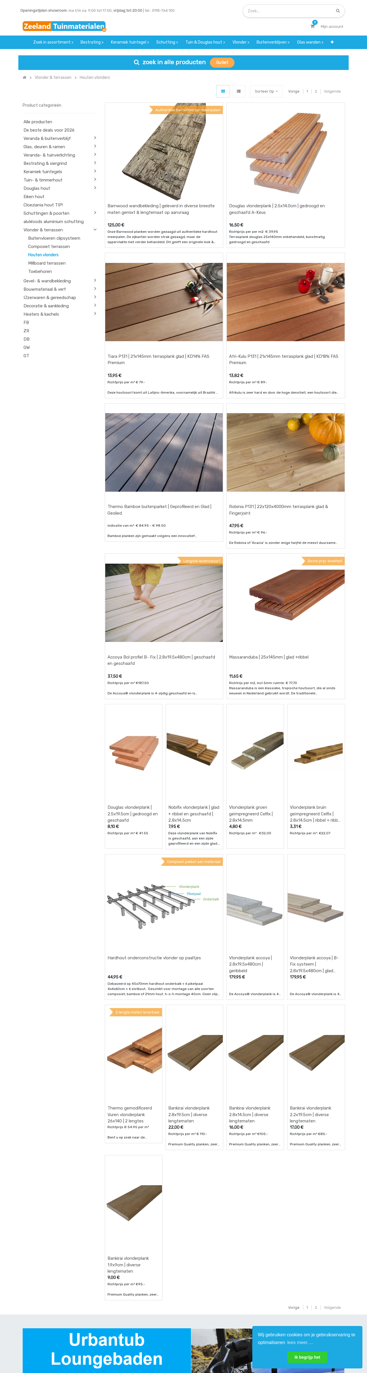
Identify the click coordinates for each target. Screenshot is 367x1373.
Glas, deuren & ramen (44, 146)
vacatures (169, 1321)
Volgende (332, 91)
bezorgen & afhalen (122, 1310)
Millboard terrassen (47, 263)
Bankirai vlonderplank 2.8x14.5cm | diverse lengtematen (249, 929)
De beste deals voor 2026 (49, 130)
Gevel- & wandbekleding (47, 281)
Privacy (235, 1349)
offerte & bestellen (122, 1287)
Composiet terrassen (49, 246)
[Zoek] (337, 11)
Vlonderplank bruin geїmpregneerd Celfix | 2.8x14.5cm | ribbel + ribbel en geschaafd (315, 681)
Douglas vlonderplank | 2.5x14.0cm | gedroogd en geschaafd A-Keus (277, 183)
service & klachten (121, 1321)
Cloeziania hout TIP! (43, 205)
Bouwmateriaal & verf (45, 289)
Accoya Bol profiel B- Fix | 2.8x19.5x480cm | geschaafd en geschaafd (161, 554)
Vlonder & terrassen (43, 230)
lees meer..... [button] (300, 1342)
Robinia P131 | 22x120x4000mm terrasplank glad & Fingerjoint (278, 430)
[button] (266, 91)
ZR (26, 330)
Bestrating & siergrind (45, 163)
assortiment (226, 1310)
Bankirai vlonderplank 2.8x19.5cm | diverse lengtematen (189, 929)
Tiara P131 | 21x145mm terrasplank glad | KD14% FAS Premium (158, 307)
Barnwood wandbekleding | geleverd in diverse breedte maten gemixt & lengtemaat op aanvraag (161, 183)
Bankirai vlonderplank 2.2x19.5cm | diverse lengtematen (310, 929)
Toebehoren (40, 271)
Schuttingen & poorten (46, 213)
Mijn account (112, 1349)
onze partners (228, 1321)
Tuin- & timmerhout (43, 180)
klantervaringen (174, 1298)
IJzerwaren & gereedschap (50, 297)
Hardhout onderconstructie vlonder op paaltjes (154, 798)
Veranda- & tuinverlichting (49, 155)
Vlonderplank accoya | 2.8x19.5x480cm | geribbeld (250, 805)
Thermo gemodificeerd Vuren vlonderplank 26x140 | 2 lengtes (130, 929)
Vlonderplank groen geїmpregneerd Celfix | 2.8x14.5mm (251, 681)
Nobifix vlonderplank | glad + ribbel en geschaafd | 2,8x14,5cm (193, 681)
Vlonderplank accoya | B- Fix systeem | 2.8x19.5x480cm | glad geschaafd (314, 805)
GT (26, 355)
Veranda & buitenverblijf (47, 138)
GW (27, 347)
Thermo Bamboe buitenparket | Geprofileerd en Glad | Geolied (159, 430)
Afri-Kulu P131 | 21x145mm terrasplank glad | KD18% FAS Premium (283, 307)
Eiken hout (34, 196)
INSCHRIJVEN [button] (327, 1288)
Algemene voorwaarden (154, 1349)
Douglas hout (37, 188)
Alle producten (38, 121)
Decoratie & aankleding (46, 305)
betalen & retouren (122, 1298)
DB (27, 339)
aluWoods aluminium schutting (54, 221)
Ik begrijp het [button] (307, 1357)
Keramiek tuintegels (43, 171)
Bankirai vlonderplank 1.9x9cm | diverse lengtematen (128, 1053)
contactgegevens (231, 1298)
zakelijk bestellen (175, 1310)
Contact (38, 1313)
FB (26, 322)
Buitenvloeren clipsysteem (54, 238)
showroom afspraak (233, 1287)
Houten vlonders (43, 255)
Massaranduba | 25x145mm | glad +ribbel (269, 551)
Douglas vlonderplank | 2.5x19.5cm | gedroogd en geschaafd (133, 681)
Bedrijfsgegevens (202, 1349)
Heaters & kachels (41, 314)
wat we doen (171, 1287)
